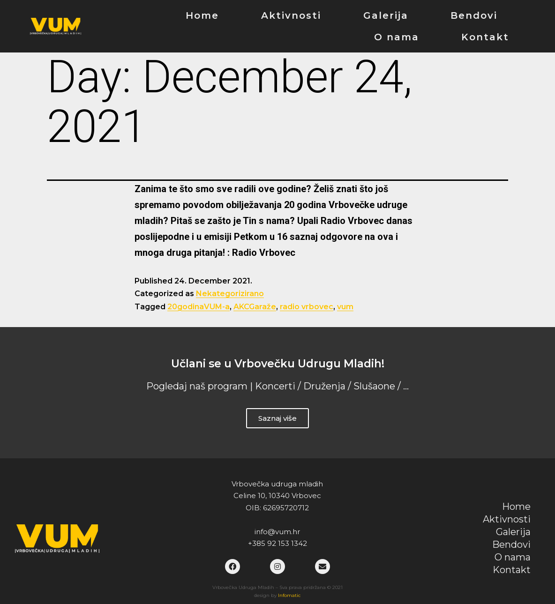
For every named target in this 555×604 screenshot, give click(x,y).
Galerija (385, 15)
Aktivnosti (291, 15)
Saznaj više (277, 418)
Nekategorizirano (230, 293)
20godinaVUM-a (198, 306)
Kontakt (485, 37)
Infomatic (289, 595)
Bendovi (473, 15)
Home (202, 15)
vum (345, 306)
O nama (396, 37)
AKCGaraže (254, 306)
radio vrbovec (306, 306)
